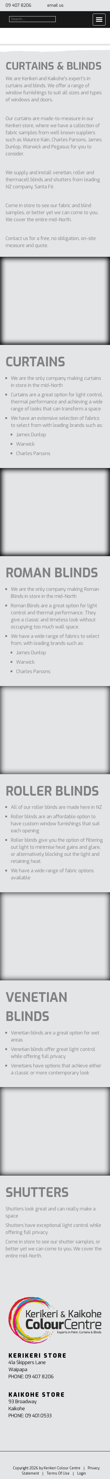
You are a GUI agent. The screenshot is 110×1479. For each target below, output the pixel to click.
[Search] (32, 19)
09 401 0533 (38, 1416)
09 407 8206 (18, 5)
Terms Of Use (58, 1473)
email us (55, 5)
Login (81, 1473)
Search (58, 19)
